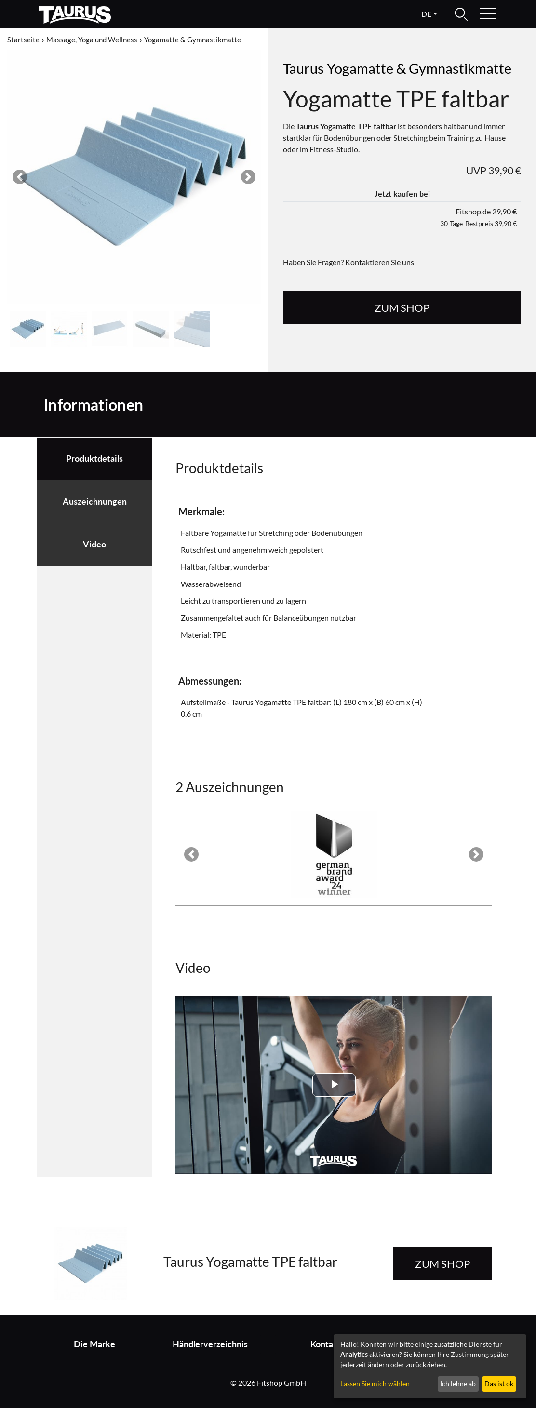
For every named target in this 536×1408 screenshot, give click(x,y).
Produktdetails (94, 458)
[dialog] (430, 1366)
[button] (20, 177)
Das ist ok (498, 1384)
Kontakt (325, 1344)
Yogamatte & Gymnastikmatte (192, 39)
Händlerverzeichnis (210, 1344)
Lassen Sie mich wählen (375, 1384)
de (426, 13)
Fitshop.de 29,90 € (478, 217)
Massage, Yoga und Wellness (91, 39)
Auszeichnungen (95, 501)
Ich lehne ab (458, 1384)
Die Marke (94, 1344)
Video (94, 544)
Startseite (23, 39)
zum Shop (402, 307)
